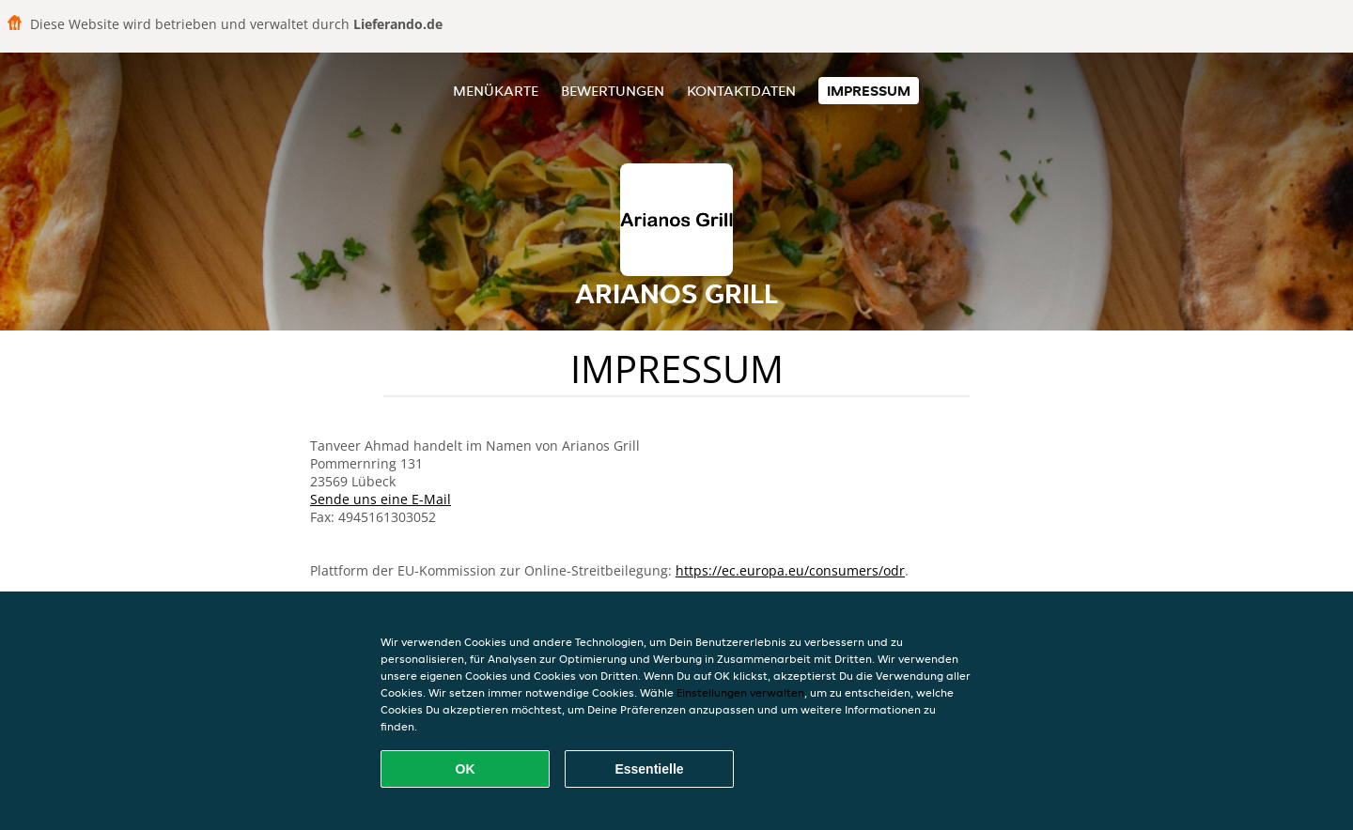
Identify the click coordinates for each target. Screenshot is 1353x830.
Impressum (868, 90)
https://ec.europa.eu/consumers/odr (790, 570)
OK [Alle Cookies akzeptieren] (465, 768)
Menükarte (495, 90)
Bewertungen (612, 90)
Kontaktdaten (741, 90)
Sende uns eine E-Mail (380, 499)
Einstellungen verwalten (740, 692)
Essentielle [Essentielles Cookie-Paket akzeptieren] (648, 768)
